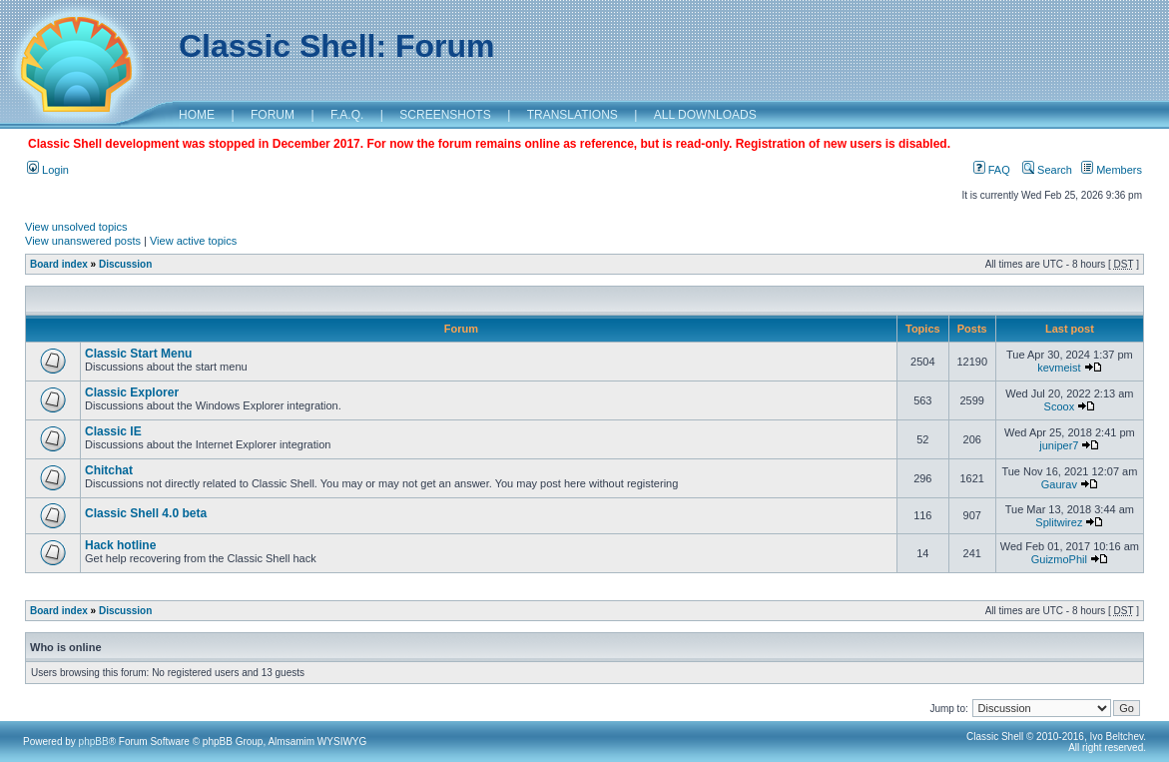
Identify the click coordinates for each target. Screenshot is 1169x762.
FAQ (991, 170)
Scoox (1059, 406)
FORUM (272, 115)
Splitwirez (1058, 522)
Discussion (125, 264)
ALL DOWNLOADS (705, 115)
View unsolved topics (76, 227)
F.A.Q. (346, 115)
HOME (197, 115)
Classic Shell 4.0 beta (146, 513)
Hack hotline (120, 545)
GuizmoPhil (1059, 559)
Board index (59, 264)
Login (48, 170)
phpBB (94, 741)
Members (1111, 170)
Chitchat (109, 470)
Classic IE (113, 431)
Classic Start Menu (138, 354)
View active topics (193, 241)
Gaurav (1059, 484)
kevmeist (1058, 368)
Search (1047, 170)
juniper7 (1058, 445)
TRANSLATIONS (572, 115)
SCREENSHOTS (444, 115)
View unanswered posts (83, 241)
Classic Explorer (132, 392)
